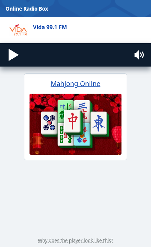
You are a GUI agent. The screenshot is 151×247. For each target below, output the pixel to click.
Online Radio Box (26, 8)
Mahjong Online (75, 152)
